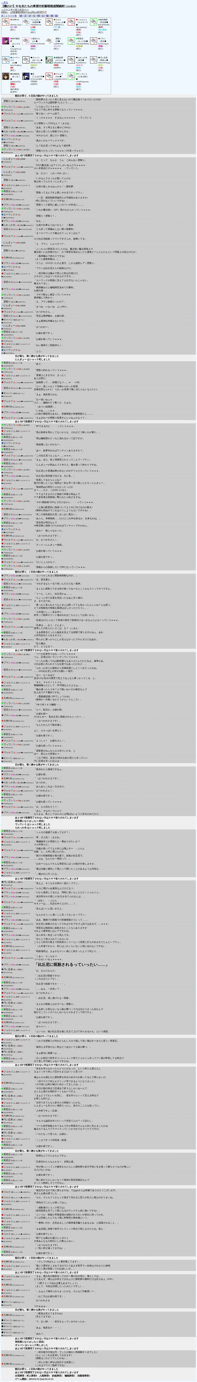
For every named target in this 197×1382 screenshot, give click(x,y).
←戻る (4, 2)
